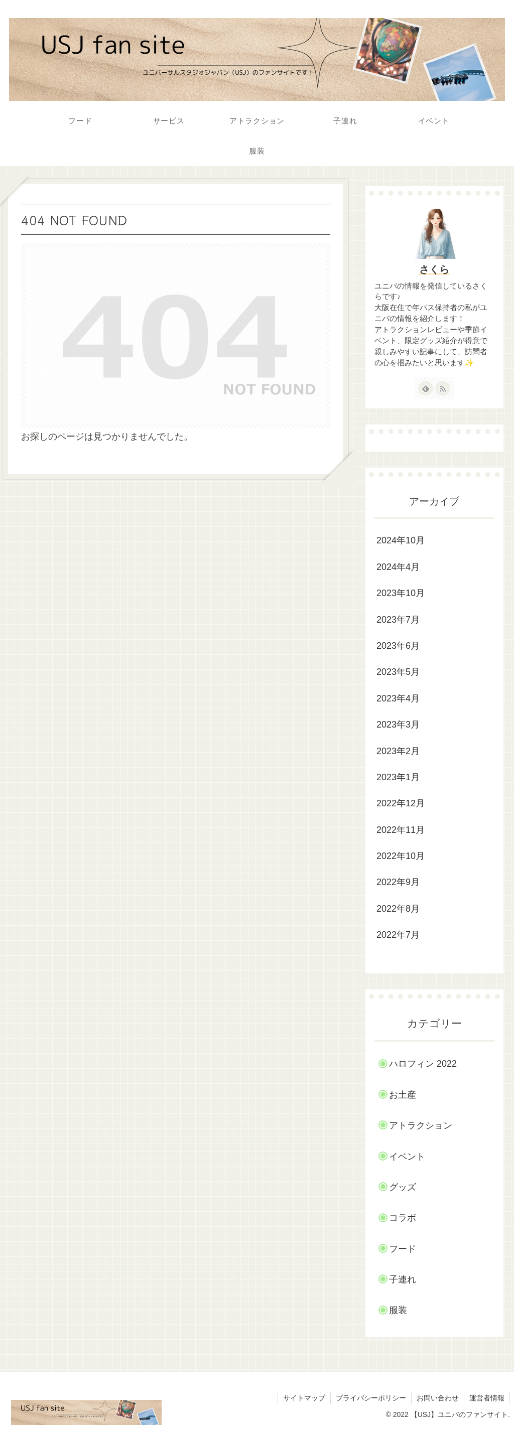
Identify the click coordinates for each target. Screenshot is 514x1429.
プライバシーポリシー (371, 1398)
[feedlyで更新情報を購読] (425, 388)
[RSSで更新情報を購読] (442, 388)
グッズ (402, 1187)
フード (402, 1249)
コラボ (402, 1218)
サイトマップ (304, 1398)
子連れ (402, 1279)
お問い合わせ (438, 1398)
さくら (434, 269)
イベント (407, 1157)
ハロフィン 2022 (423, 1064)
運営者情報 (486, 1398)
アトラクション (420, 1125)
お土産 (402, 1095)
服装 (398, 1310)
